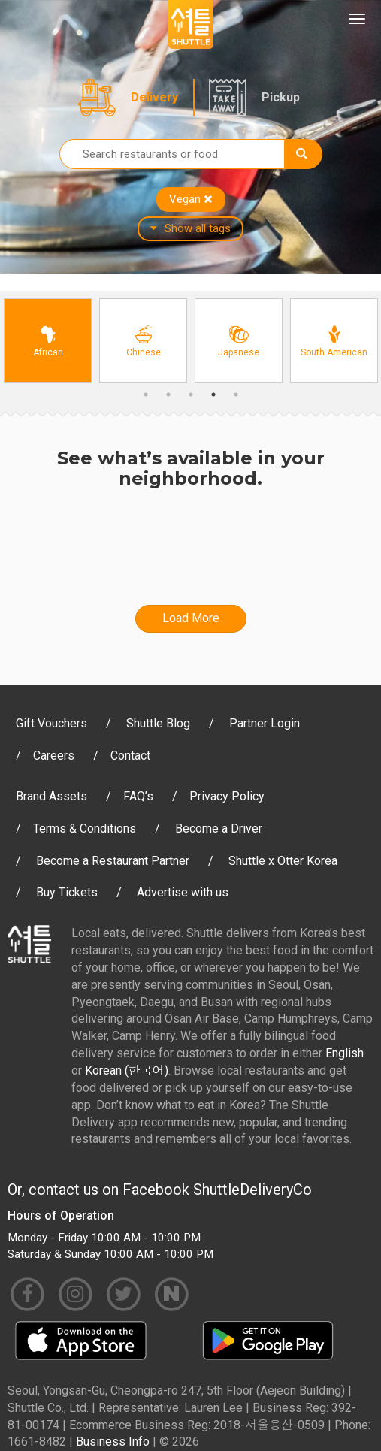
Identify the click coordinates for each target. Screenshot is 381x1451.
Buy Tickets (67, 892)
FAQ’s (138, 796)
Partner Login (264, 723)
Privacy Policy (227, 796)
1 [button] (145, 394)
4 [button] (213, 394)
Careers (53, 755)
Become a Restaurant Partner (112, 861)
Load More (190, 618)
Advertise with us (182, 892)
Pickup (281, 97)
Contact (130, 755)
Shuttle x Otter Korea (282, 861)
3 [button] (190, 394)
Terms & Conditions (84, 828)
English (344, 1053)
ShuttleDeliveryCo (252, 1189)
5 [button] (235, 394)
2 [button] (168, 394)
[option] (48, 340)
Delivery (154, 97)
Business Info (113, 1441)
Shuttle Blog (158, 723)
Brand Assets (51, 796)
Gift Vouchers (51, 723)
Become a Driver (218, 828)
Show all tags (190, 228)
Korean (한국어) (126, 1070)
